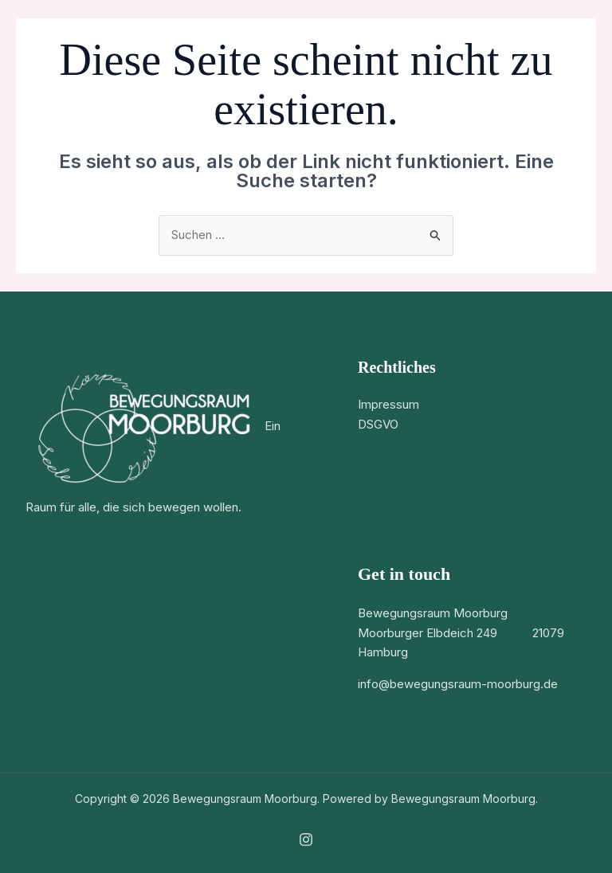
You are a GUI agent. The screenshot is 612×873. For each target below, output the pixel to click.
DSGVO (378, 424)
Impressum (388, 404)
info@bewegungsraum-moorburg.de (458, 683)
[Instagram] (306, 839)
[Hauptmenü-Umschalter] (576, 32)
